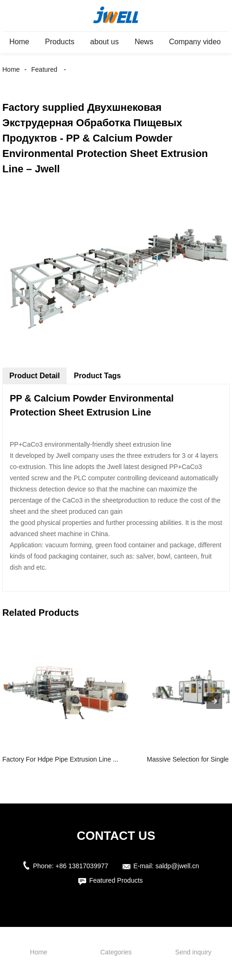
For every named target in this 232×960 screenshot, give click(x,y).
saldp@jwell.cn (177, 866)
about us (104, 42)
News (144, 42)
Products (60, 42)
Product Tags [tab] (97, 376)
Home (19, 42)
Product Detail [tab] (34, 376)
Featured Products (116, 880)
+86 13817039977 (81, 866)
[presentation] (214, 701)
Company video (195, 42)
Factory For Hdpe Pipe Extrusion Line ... (60, 759)
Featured (44, 69)
